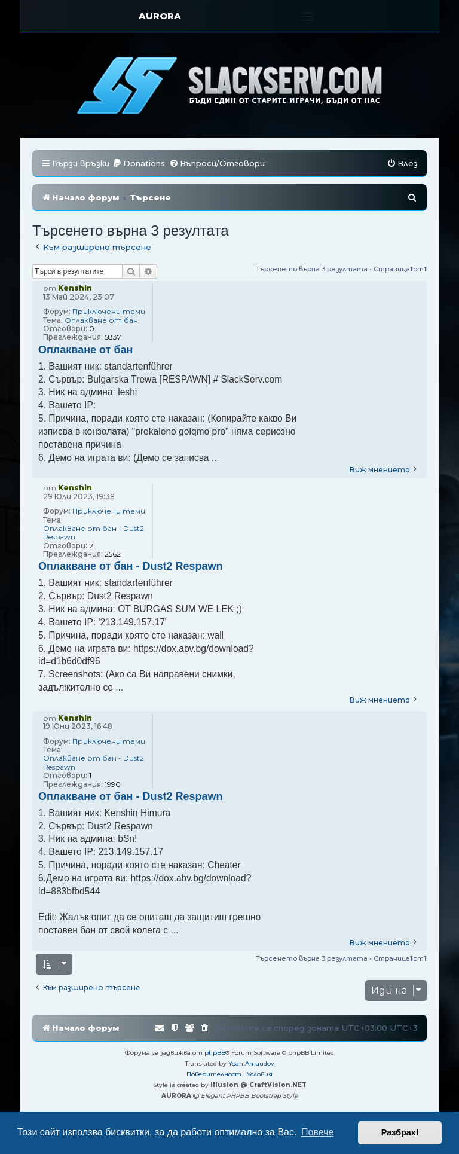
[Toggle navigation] (307, 16)
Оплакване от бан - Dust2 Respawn (93, 532)
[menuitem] (138, 163)
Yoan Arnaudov (251, 1063)
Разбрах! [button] (400, 1132)
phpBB (214, 1053)
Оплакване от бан (101, 320)
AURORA (160, 16)
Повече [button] (317, 1132)
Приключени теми (108, 311)
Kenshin (75, 287)
